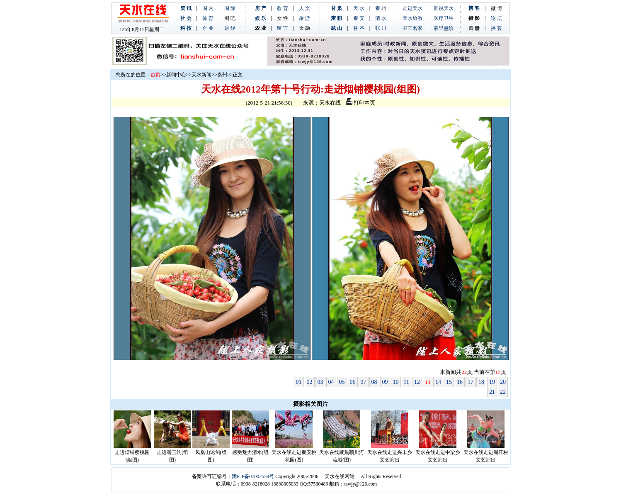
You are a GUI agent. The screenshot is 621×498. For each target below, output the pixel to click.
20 (503, 382)
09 (385, 382)
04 (331, 382)
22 (503, 392)
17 (470, 382)
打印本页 (360, 103)
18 (481, 382)
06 (353, 382)
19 (492, 382)
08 (374, 382)
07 (363, 382)
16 (460, 382)
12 (417, 382)
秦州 (222, 75)
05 (342, 382)
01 (299, 382)
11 (406, 382)
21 (492, 392)
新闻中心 (176, 75)
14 (438, 382)
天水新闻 (201, 75)
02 (310, 382)
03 (320, 382)
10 (396, 382)
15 (449, 382)
